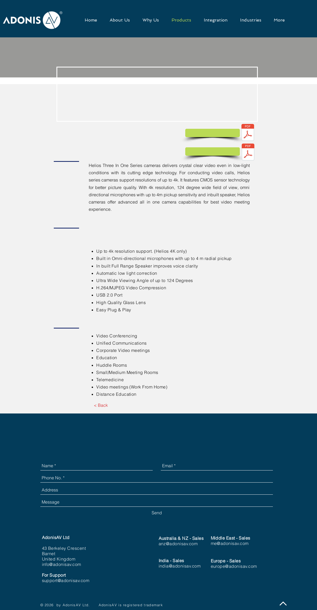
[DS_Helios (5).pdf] (248, 153)
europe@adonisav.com (234, 566)
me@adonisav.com (230, 543)
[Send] (157, 513)
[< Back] (101, 405)
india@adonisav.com (180, 566)
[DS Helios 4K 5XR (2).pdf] (248, 133)
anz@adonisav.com (178, 543)
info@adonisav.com (61, 564)
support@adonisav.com (66, 580)
